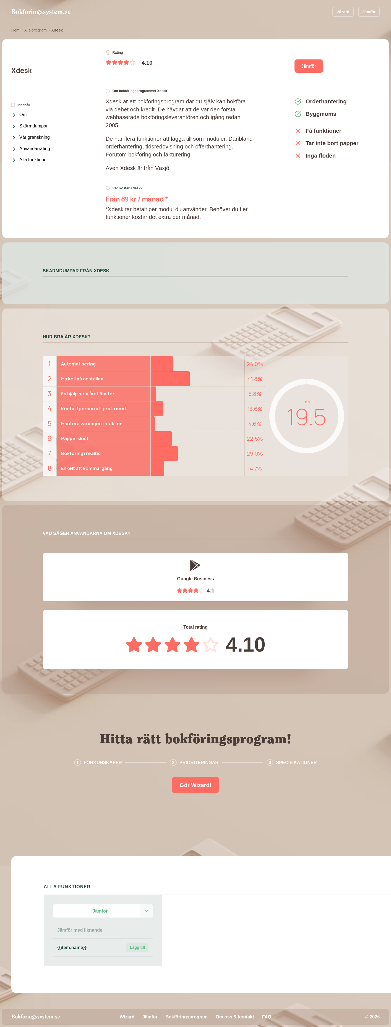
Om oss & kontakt (235, 1016)
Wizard (343, 12)
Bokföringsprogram (187, 1016)
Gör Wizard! (195, 785)
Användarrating (31, 149)
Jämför (369, 12)
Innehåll (20, 105)
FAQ (267, 1016)
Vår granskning (31, 137)
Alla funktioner (30, 160)
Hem (15, 30)
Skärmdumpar (30, 126)
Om (20, 115)
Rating (114, 52)
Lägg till (137, 947)
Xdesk (21, 70)
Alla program (35, 30)
